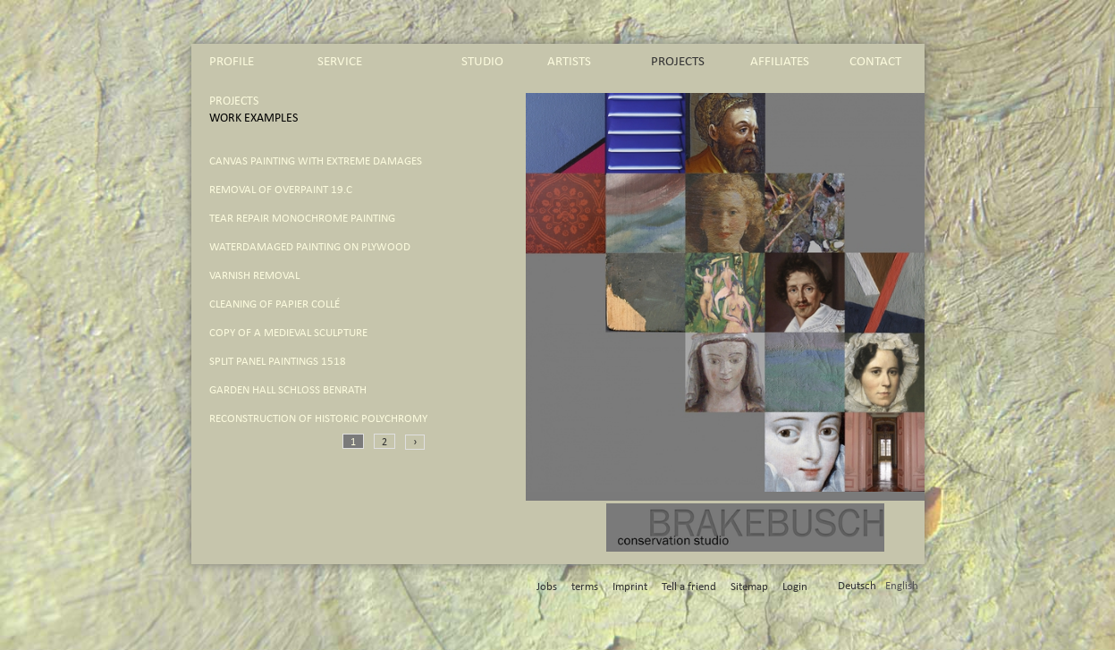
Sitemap (749, 587)
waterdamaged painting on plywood (309, 247)
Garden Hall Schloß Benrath (288, 390)
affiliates (779, 61)
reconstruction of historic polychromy (318, 419)
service (339, 61)
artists (569, 61)
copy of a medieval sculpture (288, 333)
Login (794, 587)
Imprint (629, 587)
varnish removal (254, 276)
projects (678, 61)
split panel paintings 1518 (277, 361)
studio (482, 61)
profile (231, 61)
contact (875, 61)
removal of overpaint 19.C (280, 190)
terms (584, 587)
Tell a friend (689, 587)
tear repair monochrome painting (302, 218)
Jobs (546, 587)
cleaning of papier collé (274, 304)
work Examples (253, 118)
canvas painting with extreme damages (315, 161)
